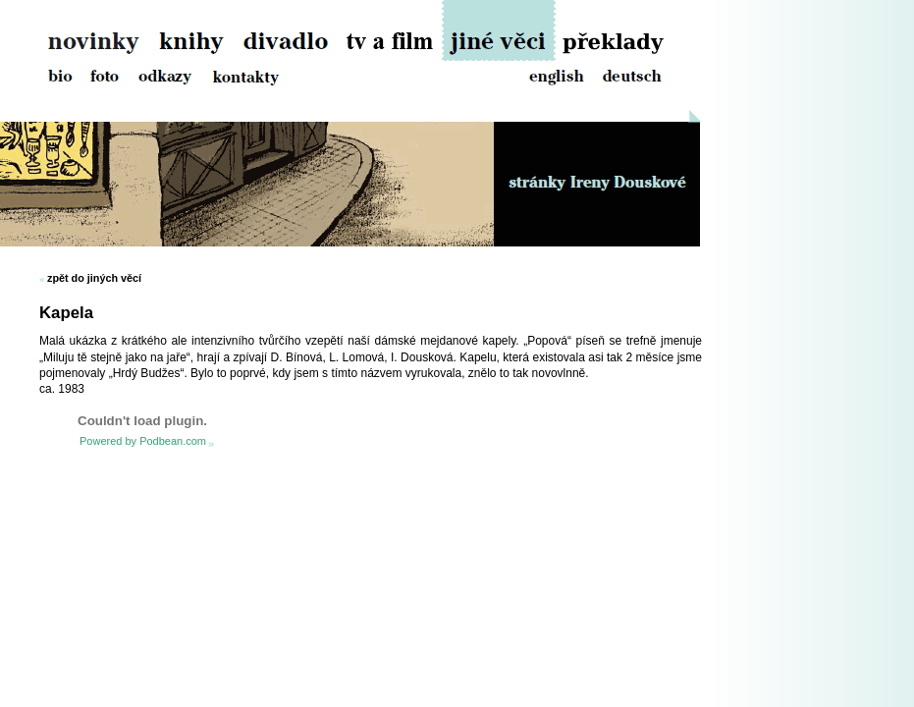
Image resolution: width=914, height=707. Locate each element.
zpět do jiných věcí (94, 278)
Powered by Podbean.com (143, 441)
